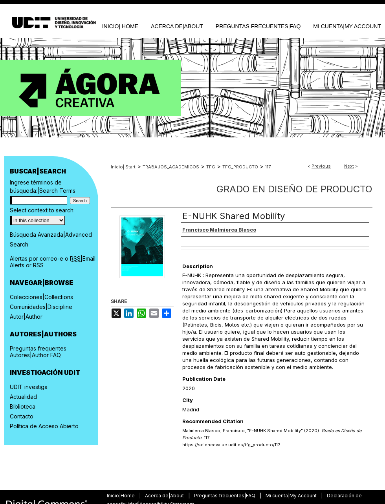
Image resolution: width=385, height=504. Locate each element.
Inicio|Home (121, 496)
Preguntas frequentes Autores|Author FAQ (38, 351)
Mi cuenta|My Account (292, 496)
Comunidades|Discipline (41, 306)
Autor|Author (26, 316)
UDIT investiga (29, 386)
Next (349, 166)
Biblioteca (22, 406)
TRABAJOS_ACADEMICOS (171, 167)
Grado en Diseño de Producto (294, 189)
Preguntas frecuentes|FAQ (225, 496)
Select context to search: (42, 210)
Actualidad (23, 396)
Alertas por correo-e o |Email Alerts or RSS (52, 261)
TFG (210, 167)
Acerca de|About (165, 496)
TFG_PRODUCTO (240, 167)
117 (268, 167)
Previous (321, 166)
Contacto (21, 416)
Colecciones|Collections (41, 297)
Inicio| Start (123, 167)
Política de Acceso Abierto (44, 426)
